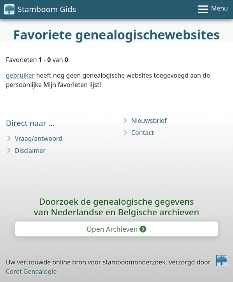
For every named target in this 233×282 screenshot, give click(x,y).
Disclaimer (30, 150)
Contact (142, 132)
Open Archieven (115, 229)
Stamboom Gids (40, 9)
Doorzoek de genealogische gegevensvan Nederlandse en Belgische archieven (116, 206)
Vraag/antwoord (38, 138)
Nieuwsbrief (149, 120)
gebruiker (20, 75)
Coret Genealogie (31, 271)
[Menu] (213, 9)
